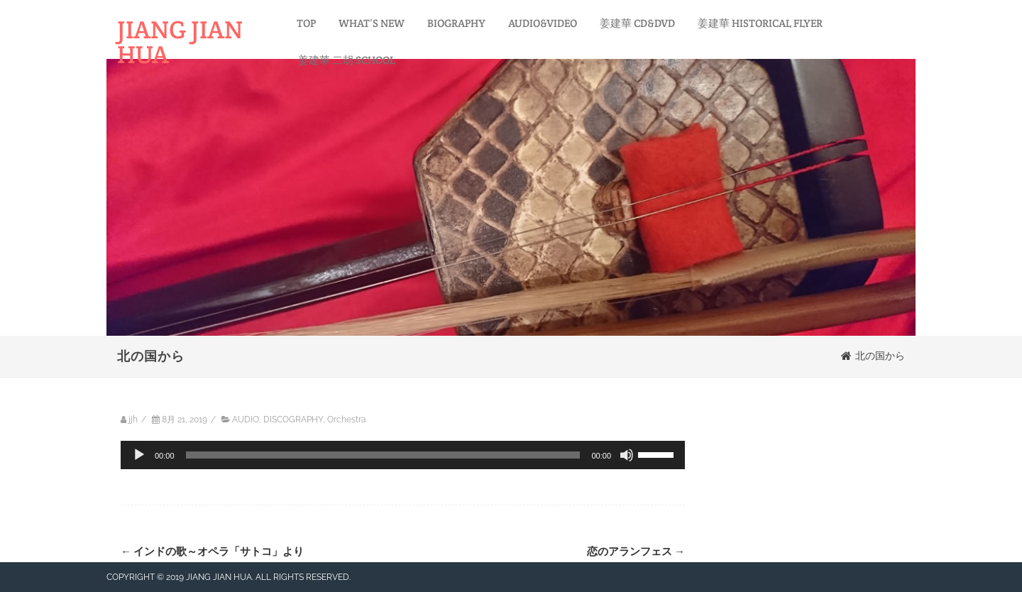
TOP (306, 23)
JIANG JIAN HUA (180, 41)
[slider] (383, 455)
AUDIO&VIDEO (542, 23)
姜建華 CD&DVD (637, 23)
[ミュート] (627, 455)
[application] (403, 455)
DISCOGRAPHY (293, 419)
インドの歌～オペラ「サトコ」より (212, 551)
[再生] (139, 455)
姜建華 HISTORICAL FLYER (760, 23)
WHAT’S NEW (372, 23)
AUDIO (245, 419)
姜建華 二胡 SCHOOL (346, 60)
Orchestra (346, 419)
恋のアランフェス (636, 551)
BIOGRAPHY (456, 23)
